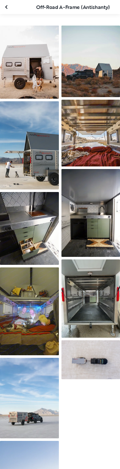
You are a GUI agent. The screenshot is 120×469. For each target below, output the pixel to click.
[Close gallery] (7, 7)
